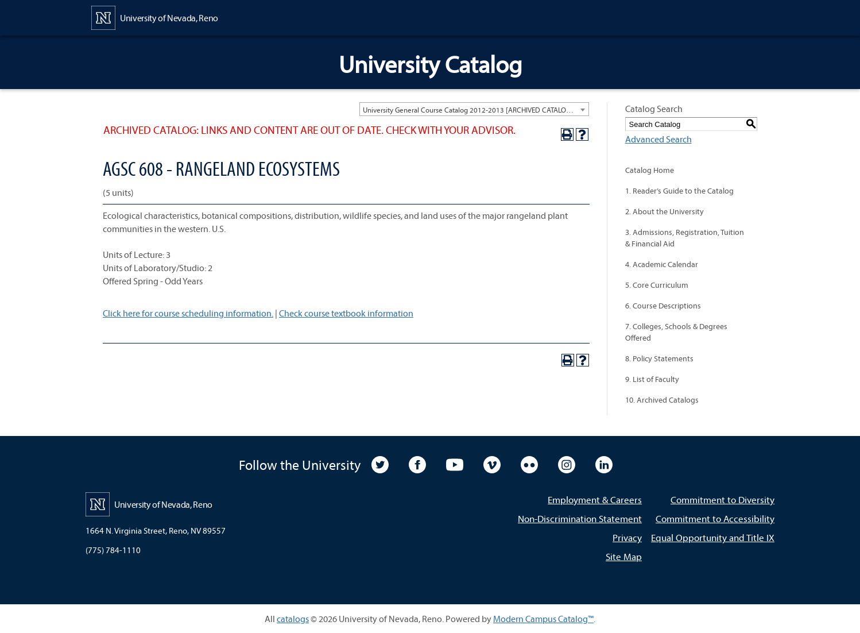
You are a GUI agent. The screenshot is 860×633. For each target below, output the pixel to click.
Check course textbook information (346, 313)
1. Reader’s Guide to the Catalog (679, 191)
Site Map (624, 556)
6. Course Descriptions (663, 305)
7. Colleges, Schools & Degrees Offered (676, 332)
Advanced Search (658, 139)
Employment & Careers (595, 499)
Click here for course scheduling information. (188, 313)
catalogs (293, 618)
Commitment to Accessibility (715, 518)
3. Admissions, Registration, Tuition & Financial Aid (684, 238)
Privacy (627, 537)
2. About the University (664, 211)
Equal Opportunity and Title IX (712, 537)
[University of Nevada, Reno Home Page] (154, 16)
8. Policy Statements (659, 358)
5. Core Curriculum (656, 285)
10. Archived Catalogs (662, 400)
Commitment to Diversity (722, 499)
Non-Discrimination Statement (580, 518)
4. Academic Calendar (661, 264)
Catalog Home (649, 170)
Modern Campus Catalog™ (543, 618)
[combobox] (474, 109)
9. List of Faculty (652, 379)
